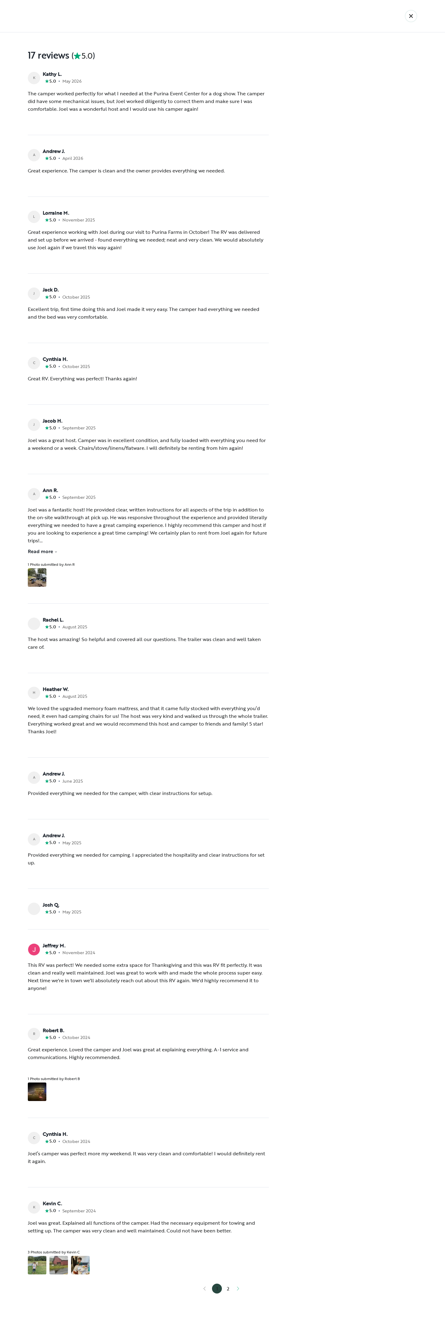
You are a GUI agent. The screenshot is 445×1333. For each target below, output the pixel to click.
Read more (42, 551)
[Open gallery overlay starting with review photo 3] (80, 1265)
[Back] (411, 16)
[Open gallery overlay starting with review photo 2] (58, 1265)
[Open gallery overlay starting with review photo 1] (37, 577)
